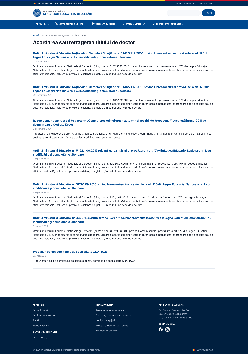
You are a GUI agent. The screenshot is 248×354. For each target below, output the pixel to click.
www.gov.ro (40, 337)
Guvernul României (185, 3)
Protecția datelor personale (112, 325)
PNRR (36, 320)
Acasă (36, 35)
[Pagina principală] (37, 13)
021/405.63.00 (184, 317)
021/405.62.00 (166, 317)
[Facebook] (161, 329)
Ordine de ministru (44, 315)
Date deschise (205, 3)
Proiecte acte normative (110, 310)
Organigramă (40, 310)
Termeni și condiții (106, 330)
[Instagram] (167, 329)
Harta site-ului (41, 325)
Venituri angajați (105, 320)
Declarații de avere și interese (113, 315)
